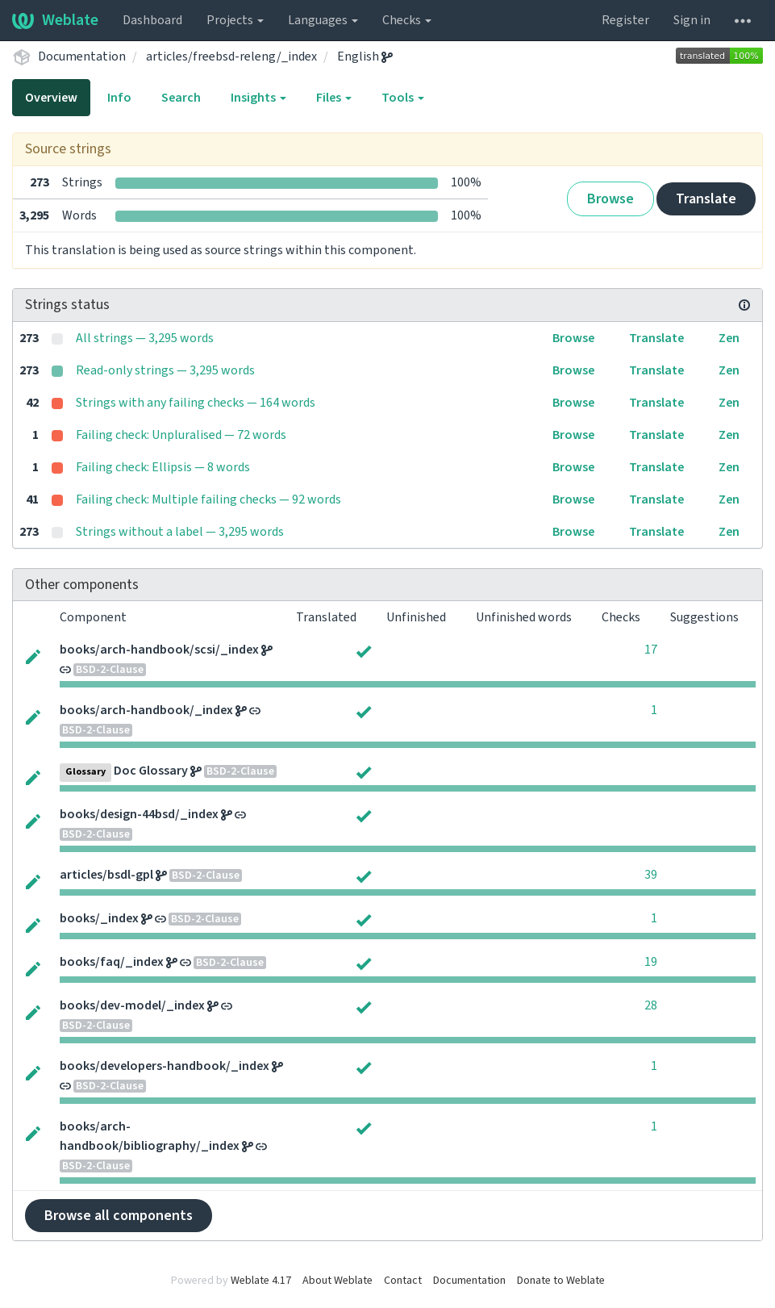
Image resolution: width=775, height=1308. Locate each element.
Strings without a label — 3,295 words (180, 532)
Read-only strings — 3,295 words (165, 370)
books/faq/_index (112, 962)
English (365, 56)
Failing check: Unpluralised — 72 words (181, 435)
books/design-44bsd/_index (139, 814)
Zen (729, 338)
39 (650, 875)
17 (650, 649)
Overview (51, 98)
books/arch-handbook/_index (146, 710)
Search (181, 98)
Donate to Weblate (561, 1280)
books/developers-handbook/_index (164, 1066)
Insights (258, 98)
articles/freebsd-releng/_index (231, 56)
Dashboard (152, 20)
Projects (235, 20)
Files (334, 98)
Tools (402, 98)
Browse (610, 199)
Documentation (82, 56)
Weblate (55, 20)
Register (625, 20)
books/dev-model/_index (132, 1005)
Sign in (691, 20)
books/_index (99, 918)
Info (119, 98)
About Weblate (337, 1280)
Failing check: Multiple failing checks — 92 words (208, 499)
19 (650, 962)
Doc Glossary (151, 770)
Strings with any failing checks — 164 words (195, 403)
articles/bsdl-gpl (106, 875)
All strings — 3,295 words (145, 338)
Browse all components (118, 1216)
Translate (706, 199)
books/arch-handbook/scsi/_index (159, 649)
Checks (406, 20)
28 (650, 1005)
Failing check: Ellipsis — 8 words (163, 467)
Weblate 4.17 (261, 1280)
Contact (403, 1280)
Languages (323, 20)
